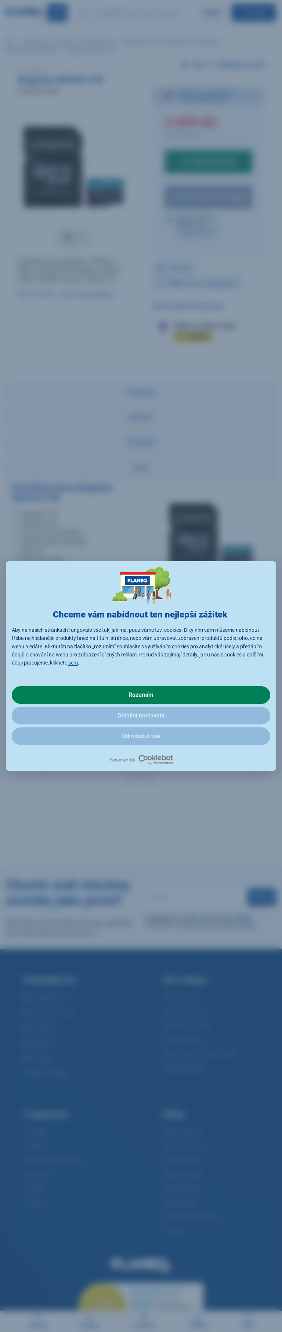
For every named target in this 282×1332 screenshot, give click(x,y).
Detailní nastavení (141, 715)
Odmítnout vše (141, 736)
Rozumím (141, 694)
